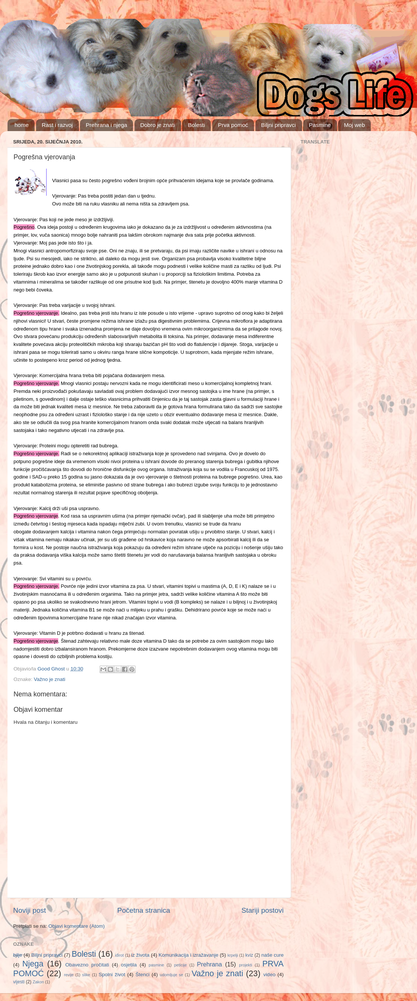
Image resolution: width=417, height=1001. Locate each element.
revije (69, 974)
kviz (249, 955)
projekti (245, 965)
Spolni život (112, 974)
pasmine (156, 965)
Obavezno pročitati (87, 965)
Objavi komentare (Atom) (76, 926)
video (269, 974)
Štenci (142, 974)
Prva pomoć (233, 125)
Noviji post (29, 910)
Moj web (354, 125)
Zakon (38, 982)
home (22, 125)
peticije (180, 965)
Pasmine (320, 125)
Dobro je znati (157, 125)
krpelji (232, 955)
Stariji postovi (263, 910)
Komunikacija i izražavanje (188, 955)
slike (86, 974)
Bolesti (196, 125)
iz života (140, 955)
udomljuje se (171, 974)
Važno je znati (49, 679)
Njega (32, 963)
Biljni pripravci (278, 125)
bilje (17, 955)
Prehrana (209, 964)
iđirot (119, 955)
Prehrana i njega (106, 125)
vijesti (18, 981)
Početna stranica (143, 910)
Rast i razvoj (57, 125)
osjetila (129, 965)
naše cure (272, 955)
